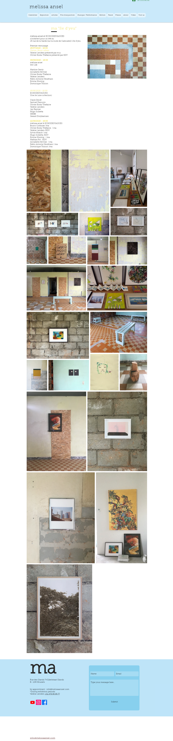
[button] (44, 15)
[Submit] (114, 702)
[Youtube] (32, 702)
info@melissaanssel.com (57, 689)
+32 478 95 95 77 (52, 694)
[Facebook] (44, 702)
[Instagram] (38, 702)
